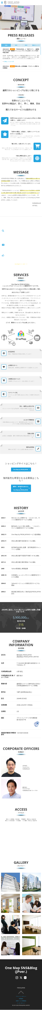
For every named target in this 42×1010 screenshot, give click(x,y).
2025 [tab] (16, 45)
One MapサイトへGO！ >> (20, 263)
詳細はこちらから (9, 61)
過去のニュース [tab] (35, 45)
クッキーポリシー (21, 1003)
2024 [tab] (26, 45)
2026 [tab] (6, 45)
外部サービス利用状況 (21, 1001)
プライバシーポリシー (21, 996)
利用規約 (21, 999)
